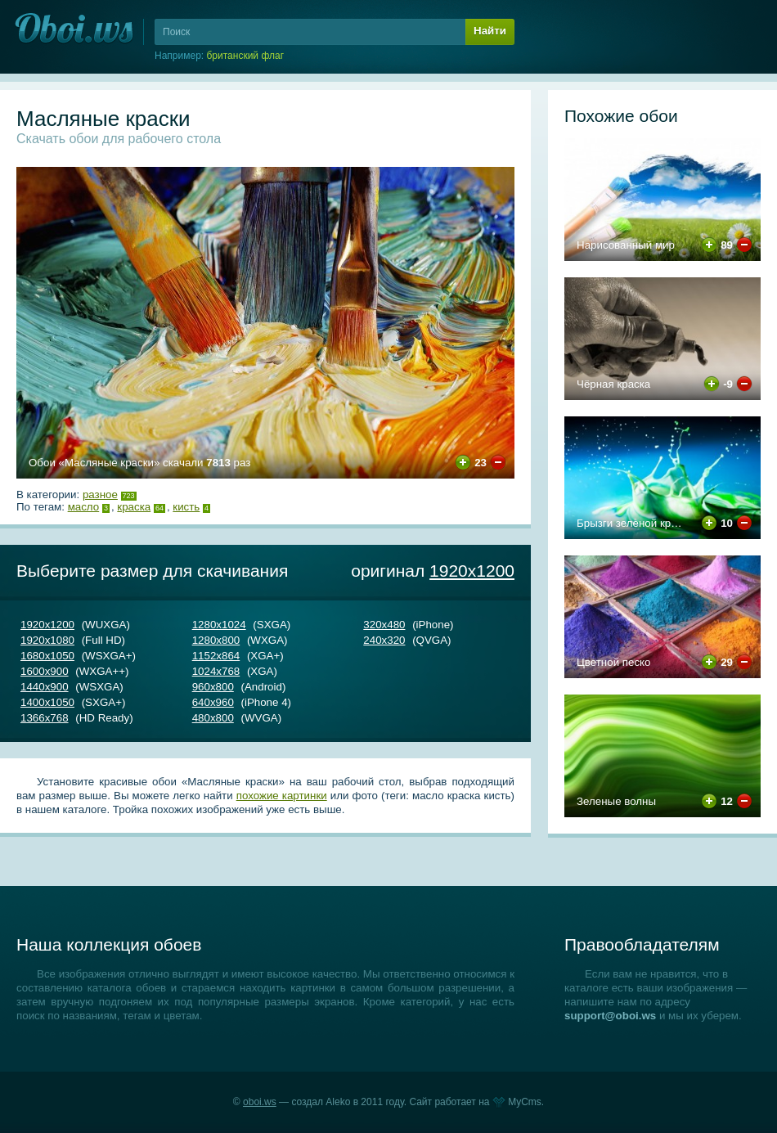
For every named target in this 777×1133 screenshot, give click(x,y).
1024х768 (216, 671)
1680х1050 (47, 656)
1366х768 (44, 718)
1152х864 (216, 656)
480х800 (213, 718)
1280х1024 (219, 624)
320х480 (384, 624)
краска (133, 507)
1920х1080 (47, 640)
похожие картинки (281, 795)
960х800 (213, 687)
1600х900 (44, 671)
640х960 (213, 702)
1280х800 (216, 640)
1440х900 (44, 687)
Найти (490, 31)
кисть (186, 507)
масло (84, 507)
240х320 (384, 640)
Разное (100, 494)
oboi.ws (259, 1102)
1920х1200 (471, 570)
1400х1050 (47, 702)
